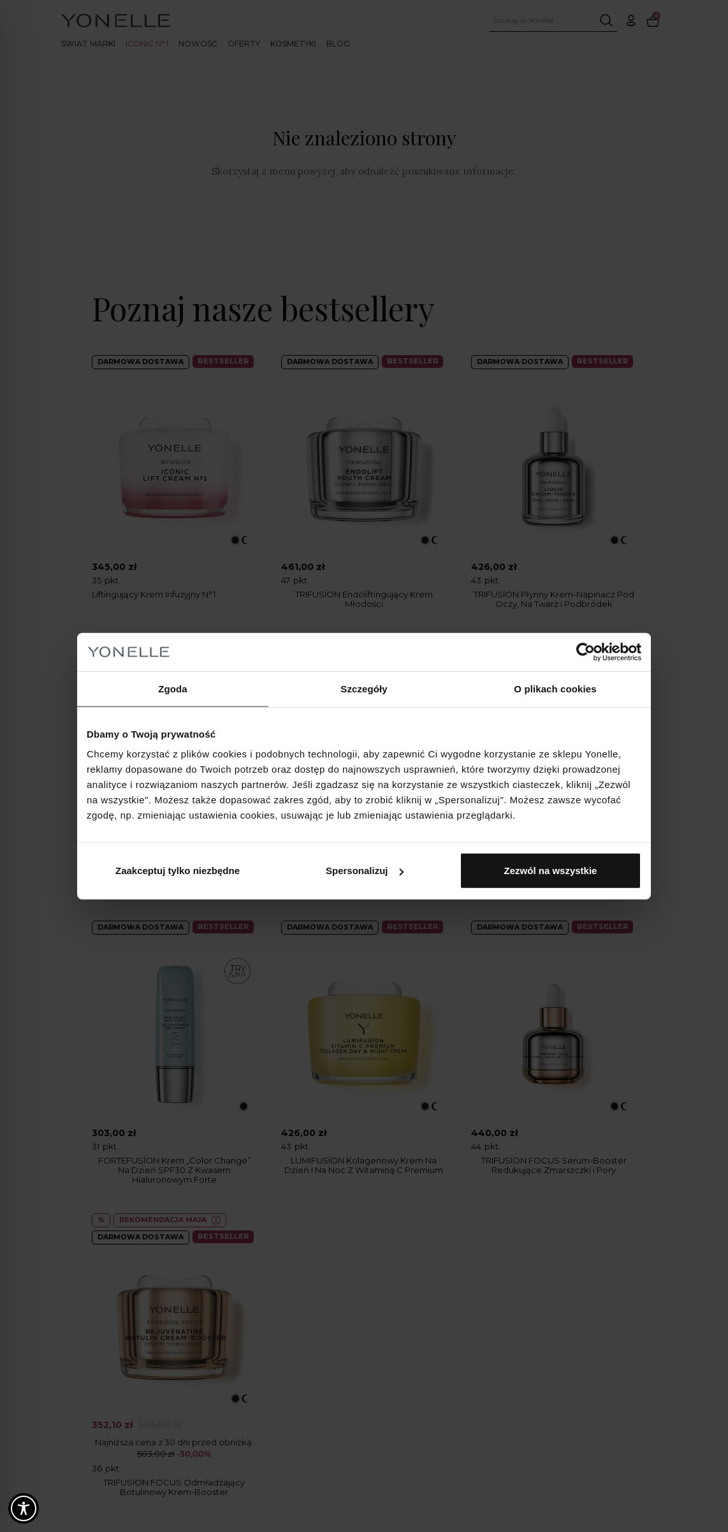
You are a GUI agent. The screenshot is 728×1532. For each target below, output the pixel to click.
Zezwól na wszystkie (550, 870)
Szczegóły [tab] (363, 688)
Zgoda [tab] (172, 688)
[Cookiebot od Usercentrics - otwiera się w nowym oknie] (585, 651)
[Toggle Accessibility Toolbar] (24, 1508)
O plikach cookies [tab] (555, 688)
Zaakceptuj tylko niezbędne (177, 870)
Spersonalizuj (365, 870)
